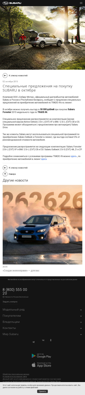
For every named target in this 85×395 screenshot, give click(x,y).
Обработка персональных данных (16, 374)
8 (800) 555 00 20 (15, 291)
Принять (42, 391)
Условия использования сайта (15, 377)
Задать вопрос (10, 301)
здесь (74, 156)
